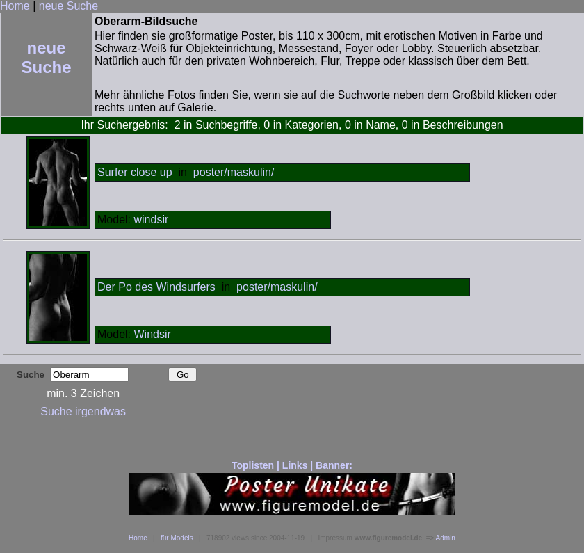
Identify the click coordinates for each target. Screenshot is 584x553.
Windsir (151, 334)
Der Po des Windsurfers (156, 287)
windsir (150, 219)
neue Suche (68, 6)
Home (15, 6)
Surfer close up (134, 172)
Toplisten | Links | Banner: (292, 465)
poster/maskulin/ (234, 172)
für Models (177, 538)
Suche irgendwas (83, 411)
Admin (445, 538)
